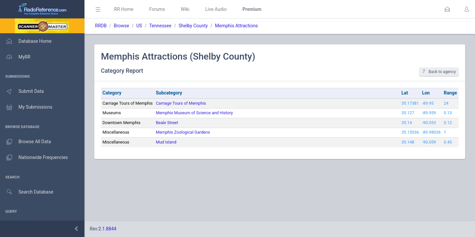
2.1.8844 (107, 228)
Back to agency (439, 71)
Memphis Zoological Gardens (183, 132)
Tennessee (160, 25)
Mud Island (166, 142)
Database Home (25, 41)
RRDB (101, 25)
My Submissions (26, 107)
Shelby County (192, 25)
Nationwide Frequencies (34, 158)
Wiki (185, 9)
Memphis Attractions (236, 25)
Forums (157, 9)
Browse (121, 25)
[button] (447, 9)
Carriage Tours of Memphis (181, 103)
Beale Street (167, 122)
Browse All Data (25, 142)
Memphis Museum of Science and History (194, 112)
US (139, 25)
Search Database (26, 192)
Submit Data (22, 91)
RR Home (123, 9)
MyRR (15, 57)
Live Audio (216, 9)
